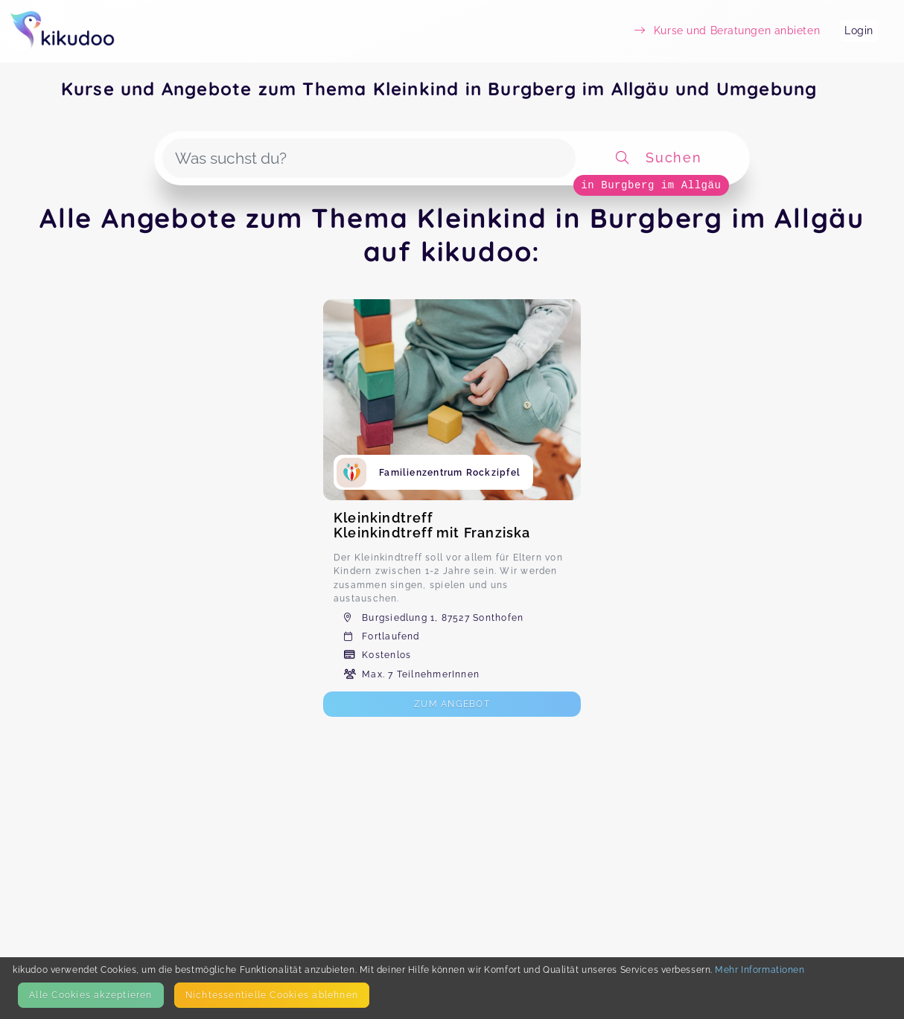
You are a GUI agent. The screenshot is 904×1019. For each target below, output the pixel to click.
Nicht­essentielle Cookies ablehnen (271, 994)
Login (858, 30)
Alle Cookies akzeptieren (90, 994)
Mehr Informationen (759, 969)
